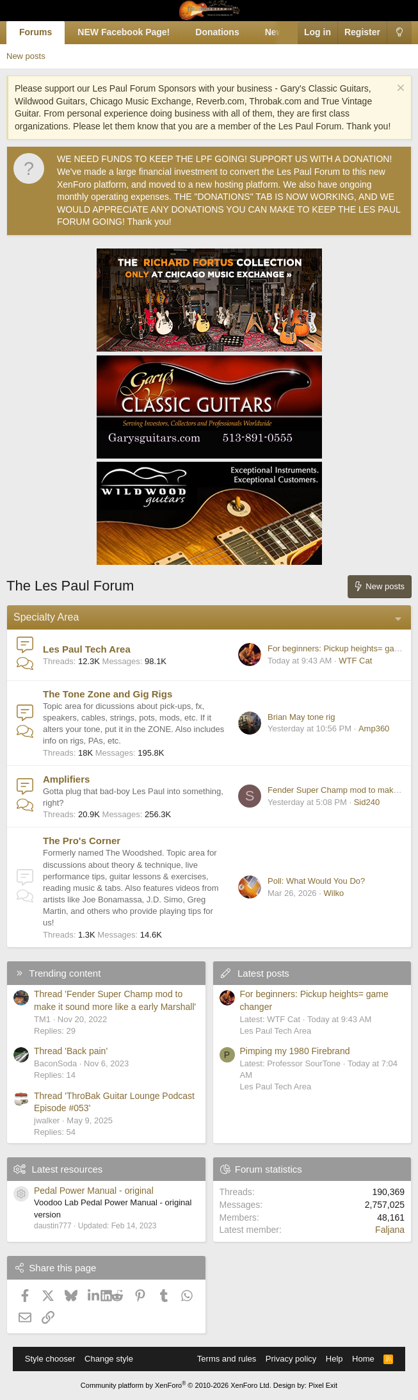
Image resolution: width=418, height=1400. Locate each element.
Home (363, 1358)
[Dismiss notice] (399, 89)
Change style (108, 1358)
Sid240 (367, 802)
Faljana (390, 1230)
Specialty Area (46, 617)
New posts (25, 56)
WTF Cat (355, 660)
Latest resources (66, 1169)
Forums (35, 32)
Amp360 (373, 728)
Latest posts (263, 973)
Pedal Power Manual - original (94, 1190)
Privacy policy (291, 1358)
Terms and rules (226, 1358)
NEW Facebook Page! (123, 32)
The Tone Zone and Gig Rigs (107, 693)
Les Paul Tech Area (87, 649)
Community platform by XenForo (176, 1385)
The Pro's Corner (81, 840)
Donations (217, 32)
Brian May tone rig (301, 717)
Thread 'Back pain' (71, 1051)
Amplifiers (66, 779)
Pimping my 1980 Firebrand (295, 1051)
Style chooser (50, 1358)
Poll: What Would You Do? (316, 881)
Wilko (333, 893)
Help (334, 1358)
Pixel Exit (323, 1385)
